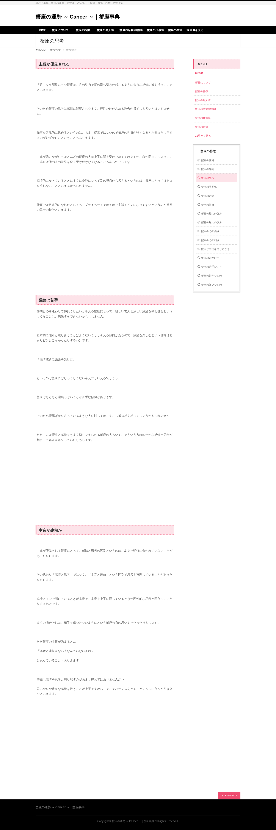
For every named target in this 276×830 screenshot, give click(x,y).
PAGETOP (231, 795)
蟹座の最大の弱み (211, 222)
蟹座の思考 (207, 178)
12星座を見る (203, 135)
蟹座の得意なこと (211, 257)
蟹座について (204, 82)
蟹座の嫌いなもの (211, 284)
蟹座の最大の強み (211, 213)
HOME (41, 50)
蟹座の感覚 (207, 169)
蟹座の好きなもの (211, 275)
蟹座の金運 (201, 126)
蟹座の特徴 (55, 50)
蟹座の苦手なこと (211, 266)
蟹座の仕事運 (203, 117)
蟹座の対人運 (204, 100)
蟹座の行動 (207, 195)
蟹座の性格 (207, 160)
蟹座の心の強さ (210, 231)
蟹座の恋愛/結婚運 (205, 109)
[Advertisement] (105, 256)
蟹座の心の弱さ (210, 240)
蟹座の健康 (207, 204)
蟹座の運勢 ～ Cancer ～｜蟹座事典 (78, 17)
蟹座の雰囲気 (209, 186)
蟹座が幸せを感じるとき (215, 249)
